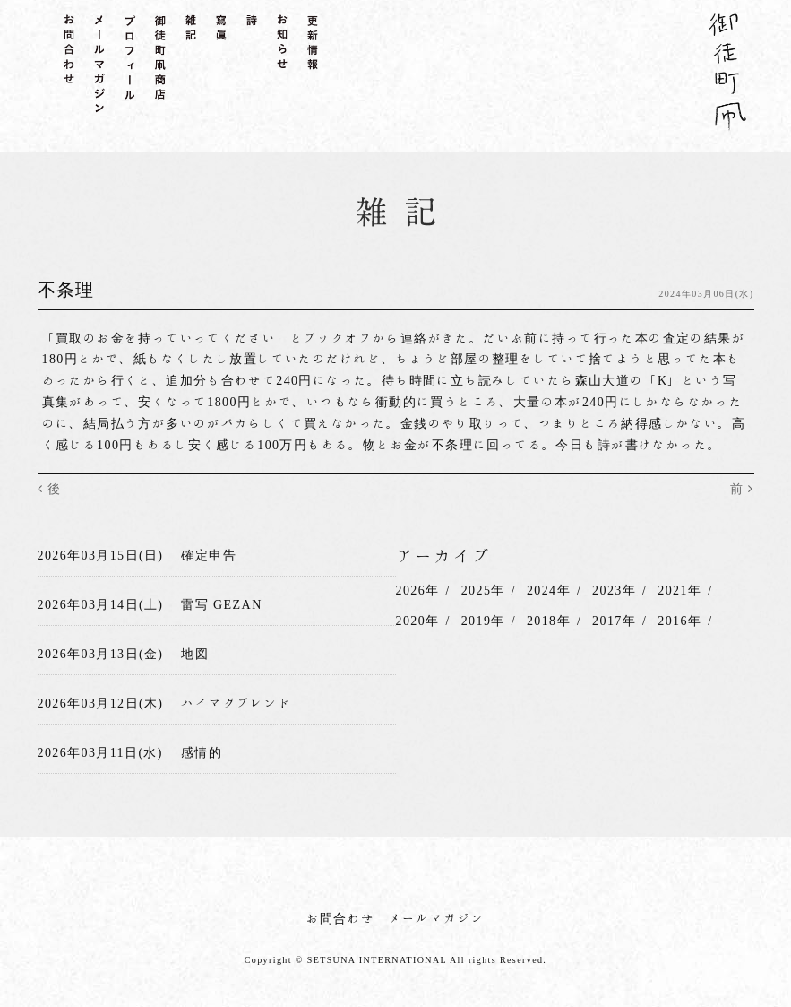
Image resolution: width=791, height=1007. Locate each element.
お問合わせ (340, 917)
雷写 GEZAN (221, 604)
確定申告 (208, 555)
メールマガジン (437, 917)
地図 (195, 653)
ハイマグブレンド (236, 703)
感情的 (201, 751)
